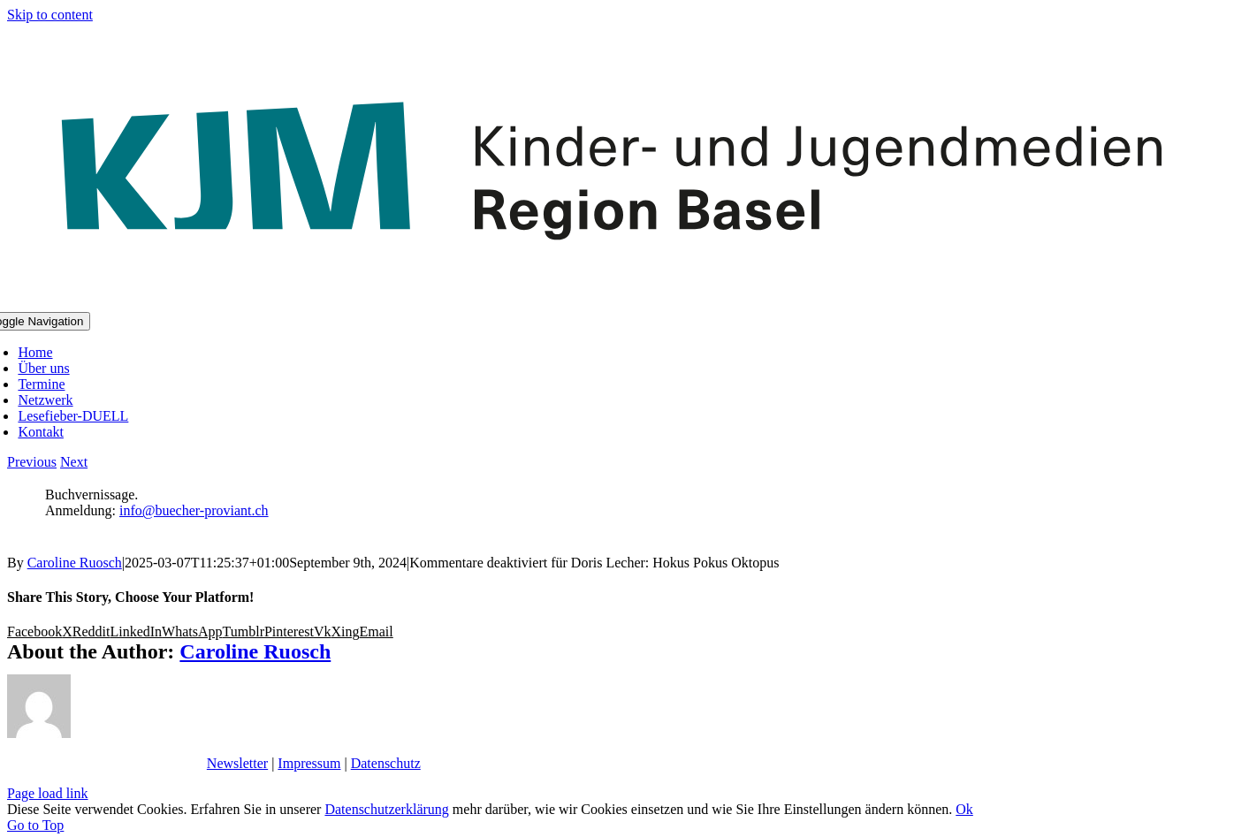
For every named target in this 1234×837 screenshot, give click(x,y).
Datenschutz (386, 763)
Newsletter (237, 763)
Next (74, 461)
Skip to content (50, 14)
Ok (964, 809)
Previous (32, 461)
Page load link (47, 793)
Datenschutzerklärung (386, 809)
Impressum (309, 763)
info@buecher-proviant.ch (194, 510)
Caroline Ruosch (74, 562)
